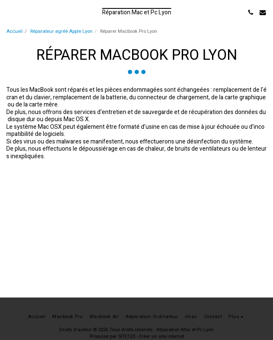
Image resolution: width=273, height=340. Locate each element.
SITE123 (126, 336)
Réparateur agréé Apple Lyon (61, 31)
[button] (9, 12)
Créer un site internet (161, 336)
